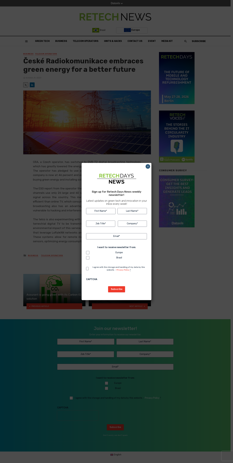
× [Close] (148, 166)
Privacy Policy (123, 270)
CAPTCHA (91, 279)
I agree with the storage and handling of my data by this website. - (118, 268)
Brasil (119, 257)
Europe (119, 252)
